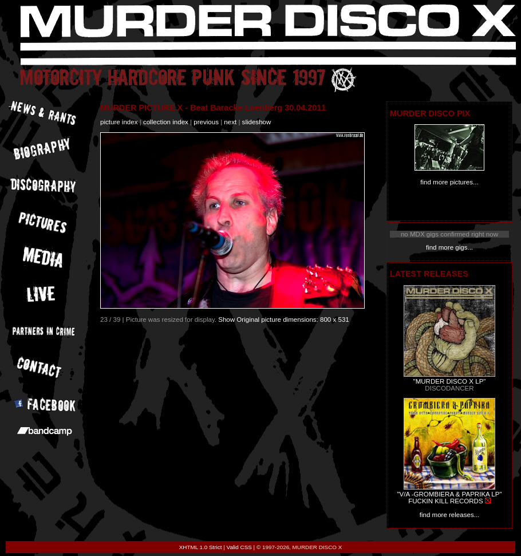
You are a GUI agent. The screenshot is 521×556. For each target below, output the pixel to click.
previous (206, 122)
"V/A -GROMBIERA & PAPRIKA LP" (449, 494)
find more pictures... (449, 182)
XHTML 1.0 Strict (200, 547)
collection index (165, 122)
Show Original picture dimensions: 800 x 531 (283, 319)
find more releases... (450, 514)
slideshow (256, 122)
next (230, 122)
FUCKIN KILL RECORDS (445, 501)
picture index (118, 122)
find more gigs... (449, 247)
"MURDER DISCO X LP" (449, 381)
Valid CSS (239, 547)
